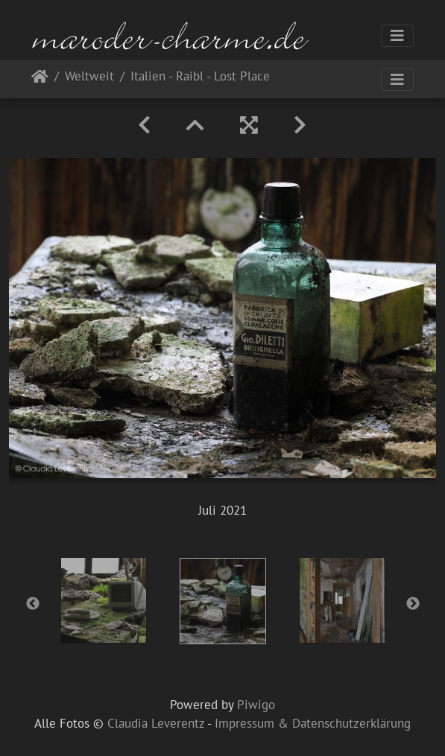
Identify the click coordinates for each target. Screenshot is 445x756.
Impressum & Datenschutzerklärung (313, 723)
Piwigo (256, 704)
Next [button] (412, 604)
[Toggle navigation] (397, 36)
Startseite (39, 79)
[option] (103, 600)
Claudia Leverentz (155, 723)
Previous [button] (32, 604)
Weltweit (89, 77)
